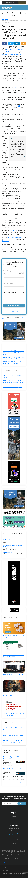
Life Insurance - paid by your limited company (12, 546)
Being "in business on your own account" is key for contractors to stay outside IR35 (13, 382)
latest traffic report (7, 853)
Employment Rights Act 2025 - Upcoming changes (11, 757)
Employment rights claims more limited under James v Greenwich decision (13, 358)
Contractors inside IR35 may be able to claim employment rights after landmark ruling (13, 352)
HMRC (3, 109)
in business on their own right (16, 237)
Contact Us (14, 831)
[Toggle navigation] (25, 7)
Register (14, 816)
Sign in (14, 818)
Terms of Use (4, 868)
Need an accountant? (8, 552)
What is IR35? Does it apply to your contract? (12, 376)
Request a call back (14, 305)
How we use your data (14, 311)
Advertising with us (14, 828)
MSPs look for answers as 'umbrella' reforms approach (12, 769)
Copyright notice (9, 875)
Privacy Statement (5, 870)
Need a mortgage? (8, 539)
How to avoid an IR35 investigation (12, 387)
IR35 (19, 106)
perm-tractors (13, 230)
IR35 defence (5, 241)
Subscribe (22, 803)
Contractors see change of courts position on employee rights (12, 362)
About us (14, 843)
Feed (5, 862)
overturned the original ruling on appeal (12, 54)
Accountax (17, 87)
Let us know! (20, 782)
